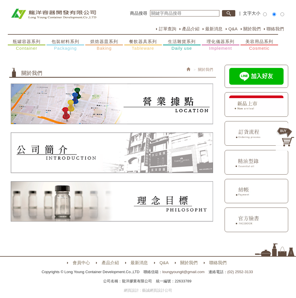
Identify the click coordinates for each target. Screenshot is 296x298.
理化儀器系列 (220, 45)
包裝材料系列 (65, 45)
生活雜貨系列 (182, 45)
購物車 (286, 137)
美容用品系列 (259, 45)
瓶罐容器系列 (26, 45)
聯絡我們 (275, 28)
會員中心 (81, 262)
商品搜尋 (138, 13)
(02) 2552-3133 (240, 272)
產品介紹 (190, 28)
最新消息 (214, 28)
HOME (53, 14)
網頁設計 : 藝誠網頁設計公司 (148, 290)
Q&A (233, 28)
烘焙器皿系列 (104, 45)
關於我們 (252, 28)
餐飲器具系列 (143, 45)
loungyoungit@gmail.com (183, 272)
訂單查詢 (167, 28)
